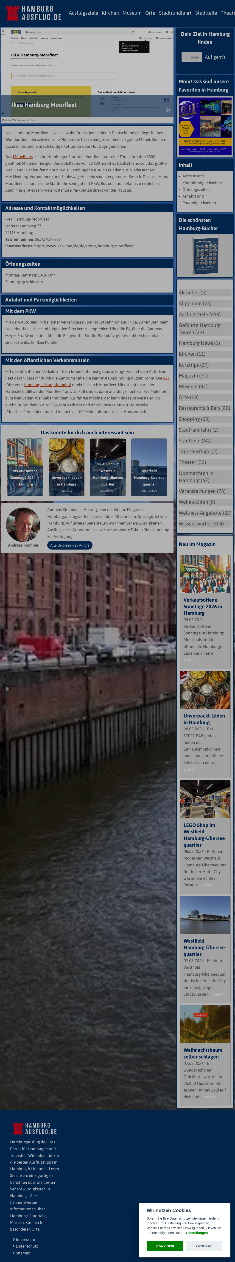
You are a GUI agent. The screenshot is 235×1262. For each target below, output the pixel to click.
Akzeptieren (165, 1245)
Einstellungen (197, 1233)
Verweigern (204, 1245)
